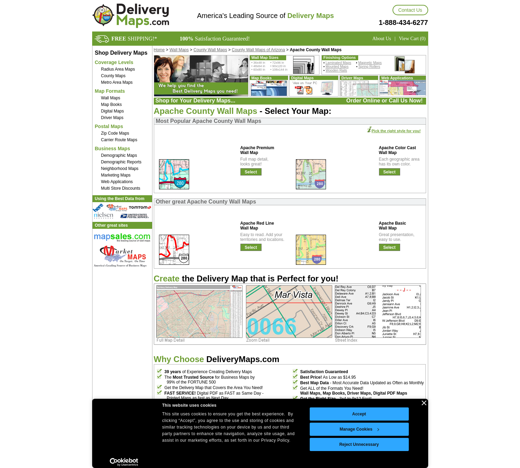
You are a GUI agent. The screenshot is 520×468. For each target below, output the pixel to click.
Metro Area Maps (117, 82)
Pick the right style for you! (396, 131)
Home (159, 49)
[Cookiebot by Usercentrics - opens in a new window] (124, 462)
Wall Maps (111, 98)
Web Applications (117, 181)
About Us (381, 38)
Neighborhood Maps (120, 168)
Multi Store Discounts (120, 188)
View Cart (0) (412, 38)
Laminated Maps (338, 63)
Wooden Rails (336, 70)
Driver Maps (112, 117)
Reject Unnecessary (359, 444)
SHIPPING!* (134, 39)
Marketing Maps (116, 175)
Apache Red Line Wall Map (257, 226)
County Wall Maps (210, 49)
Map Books (111, 104)
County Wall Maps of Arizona (258, 49)
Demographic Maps (119, 155)
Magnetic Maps (370, 63)
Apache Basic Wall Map (392, 226)
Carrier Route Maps (119, 139)
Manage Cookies (359, 429)
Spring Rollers (369, 67)
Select (251, 172)
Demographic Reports (121, 162)
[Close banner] (424, 402)
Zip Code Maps (115, 133)
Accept (359, 414)
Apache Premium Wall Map (257, 150)
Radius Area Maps (118, 69)
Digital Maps (112, 111)
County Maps (113, 75)
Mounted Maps (337, 67)
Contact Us (410, 10)
